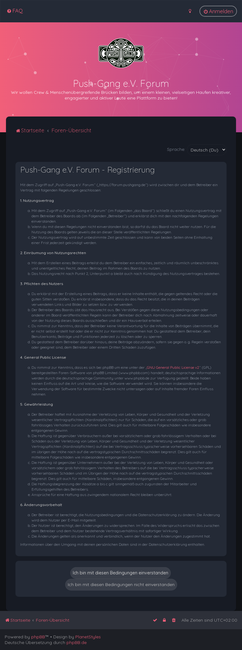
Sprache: (176, 149)
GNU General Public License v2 (173, 367)
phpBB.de (76, 642)
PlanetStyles (88, 637)
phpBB (38, 637)
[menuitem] (14, 10)
